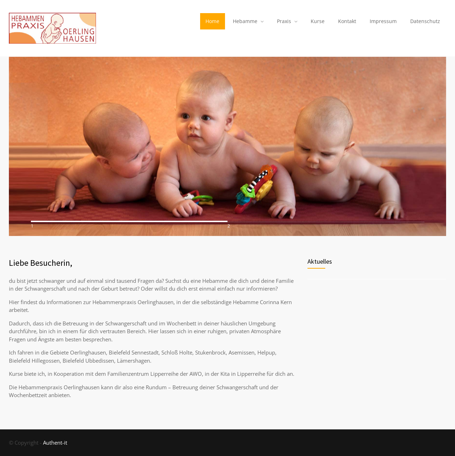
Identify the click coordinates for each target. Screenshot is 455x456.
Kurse (318, 21)
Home (212, 21)
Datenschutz (425, 21)
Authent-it (55, 442)
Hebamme (245, 21)
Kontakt (347, 21)
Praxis (284, 21)
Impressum (383, 21)
